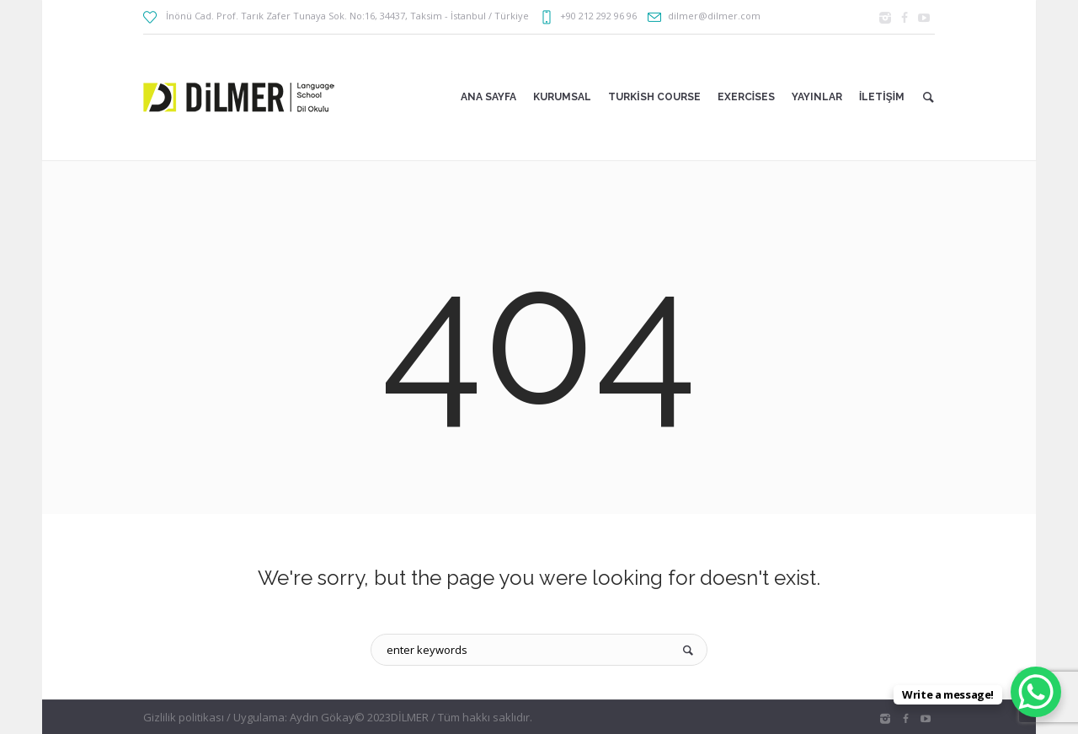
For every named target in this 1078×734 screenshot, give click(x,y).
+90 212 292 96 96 (598, 15)
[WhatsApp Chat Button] (1036, 692)
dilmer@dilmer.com (714, 15)
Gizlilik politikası (183, 717)
